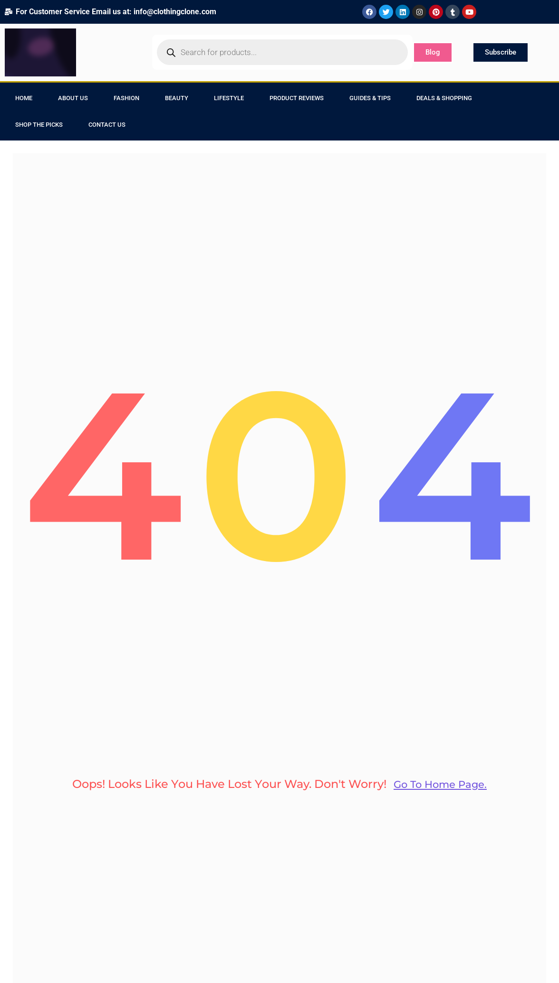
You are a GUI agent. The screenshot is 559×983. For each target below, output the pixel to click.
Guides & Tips (370, 98)
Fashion (126, 98)
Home (23, 98)
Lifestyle (229, 98)
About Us (73, 98)
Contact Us (106, 124)
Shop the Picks (39, 124)
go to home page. (440, 795)
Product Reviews (297, 98)
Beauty (176, 98)
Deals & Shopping (444, 98)
